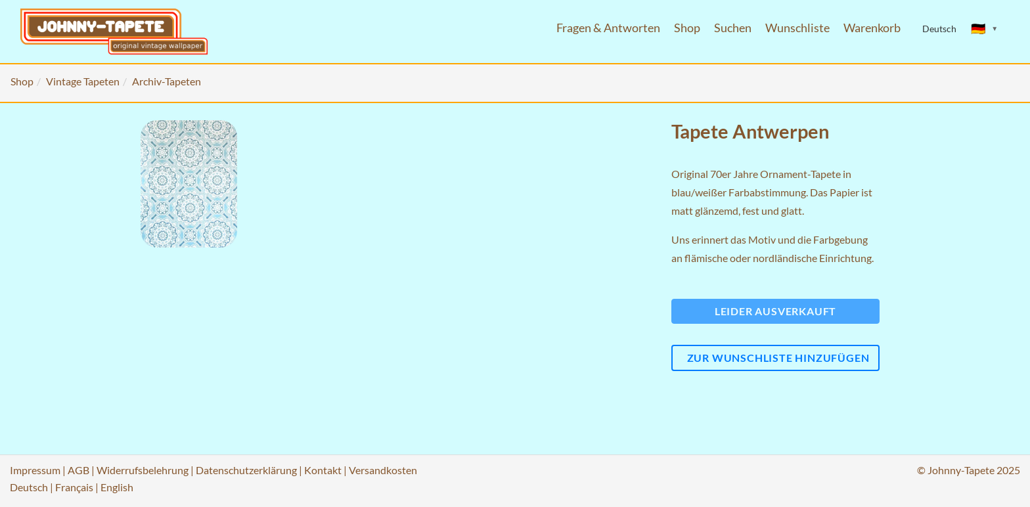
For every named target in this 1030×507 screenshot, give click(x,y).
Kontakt (323, 470)
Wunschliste (797, 28)
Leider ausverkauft (775, 311)
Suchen (732, 28)
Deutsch (29, 487)
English (117, 487)
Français (74, 487)
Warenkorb (872, 28)
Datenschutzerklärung (246, 470)
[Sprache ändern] (984, 29)
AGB (78, 470)
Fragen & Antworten (608, 28)
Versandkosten (383, 470)
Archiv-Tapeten (166, 81)
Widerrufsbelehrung (143, 470)
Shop (687, 28)
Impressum (35, 470)
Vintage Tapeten (83, 81)
